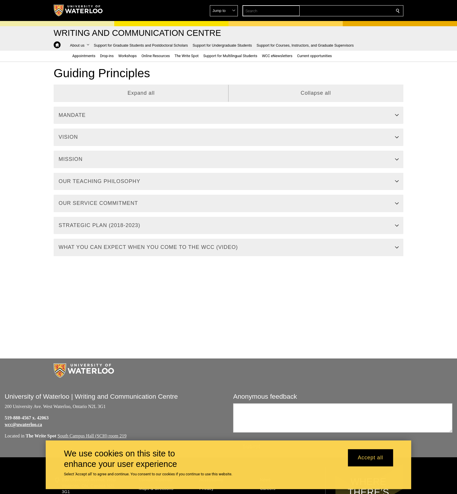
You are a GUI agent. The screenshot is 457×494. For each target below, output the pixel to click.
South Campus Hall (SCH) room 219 (91, 435)
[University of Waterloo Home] (78, 10)
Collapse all (316, 93)
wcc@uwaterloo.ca (23, 424)
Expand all (140, 93)
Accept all (370, 458)
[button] (355, 11)
